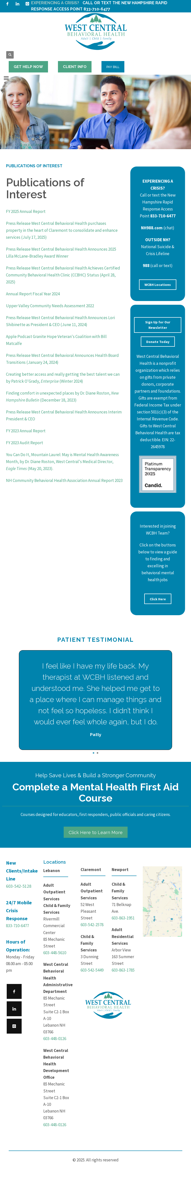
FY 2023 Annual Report (26, 431)
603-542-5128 (18, 886)
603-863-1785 (123, 970)
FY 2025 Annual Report (26, 211)
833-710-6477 (17, 925)
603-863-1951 (123, 918)
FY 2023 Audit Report (24, 442)
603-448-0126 (54, 1038)
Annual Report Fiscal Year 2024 (33, 294)
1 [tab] (94, 753)
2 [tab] (97, 753)
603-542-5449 (92, 970)
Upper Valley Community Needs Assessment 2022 (50, 305)
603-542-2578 (92, 924)
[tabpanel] (95, 700)
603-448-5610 (54, 952)
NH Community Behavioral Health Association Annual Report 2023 (64, 480)
